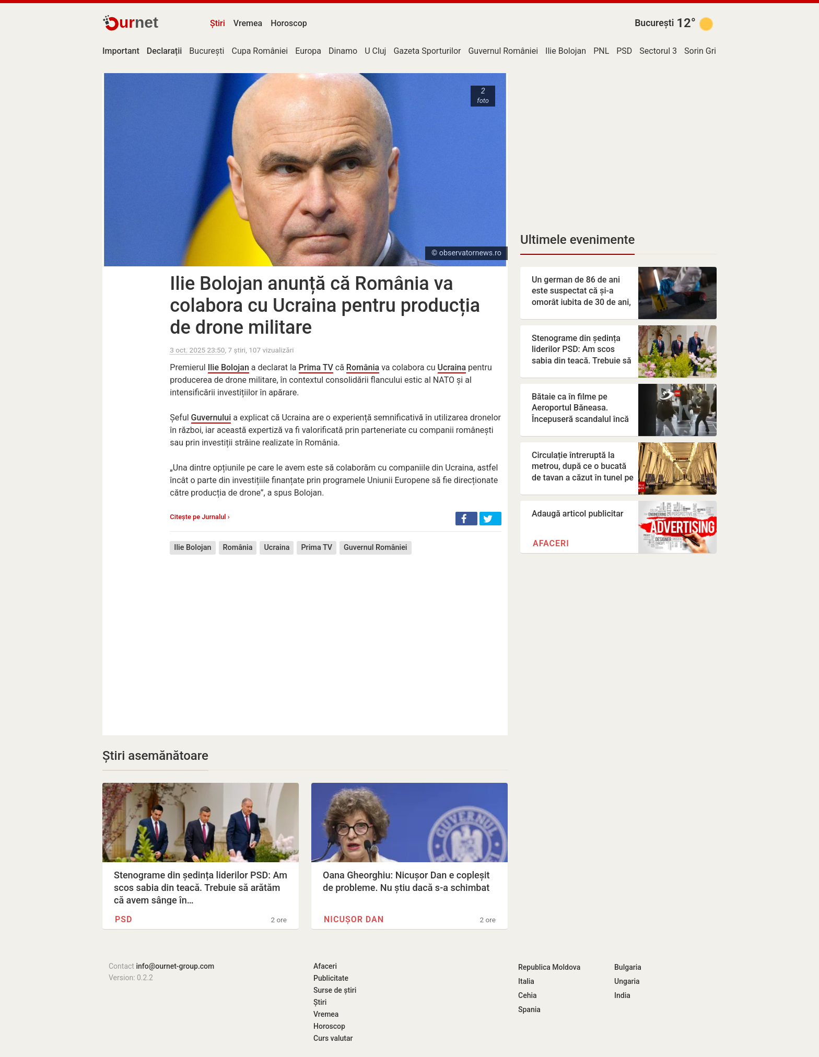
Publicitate (330, 978)
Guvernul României (503, 51)
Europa (308, 51)
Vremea (247, 23)
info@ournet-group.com (175, 966)
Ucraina (452, 367)
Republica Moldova (549, 967)
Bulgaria (627, 967)
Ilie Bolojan (565, 51)
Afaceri (551, 543)
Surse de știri (334, 990)
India (622, 995)
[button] (466, 518)
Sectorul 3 (658, 51)
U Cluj (375, 51)
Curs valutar (333, 1038)
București (654, 23)
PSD (624, 51)
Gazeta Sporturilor (427, 51)
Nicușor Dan (354, 919)
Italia (526, 981)
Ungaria (627, 981)
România (362, 367)
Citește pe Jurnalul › (199, 517)
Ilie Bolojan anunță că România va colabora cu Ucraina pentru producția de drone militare (325, 305)
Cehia (527, 995)
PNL (601, 51)
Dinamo (343, 51)
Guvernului (211, 417)
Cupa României (259, 51)
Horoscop (289, 23)
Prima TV (316, 367)
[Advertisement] (335, 637)
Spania (529, 1009)
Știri (217, 23)
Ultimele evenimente (577, 239)
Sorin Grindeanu (714, 51)
